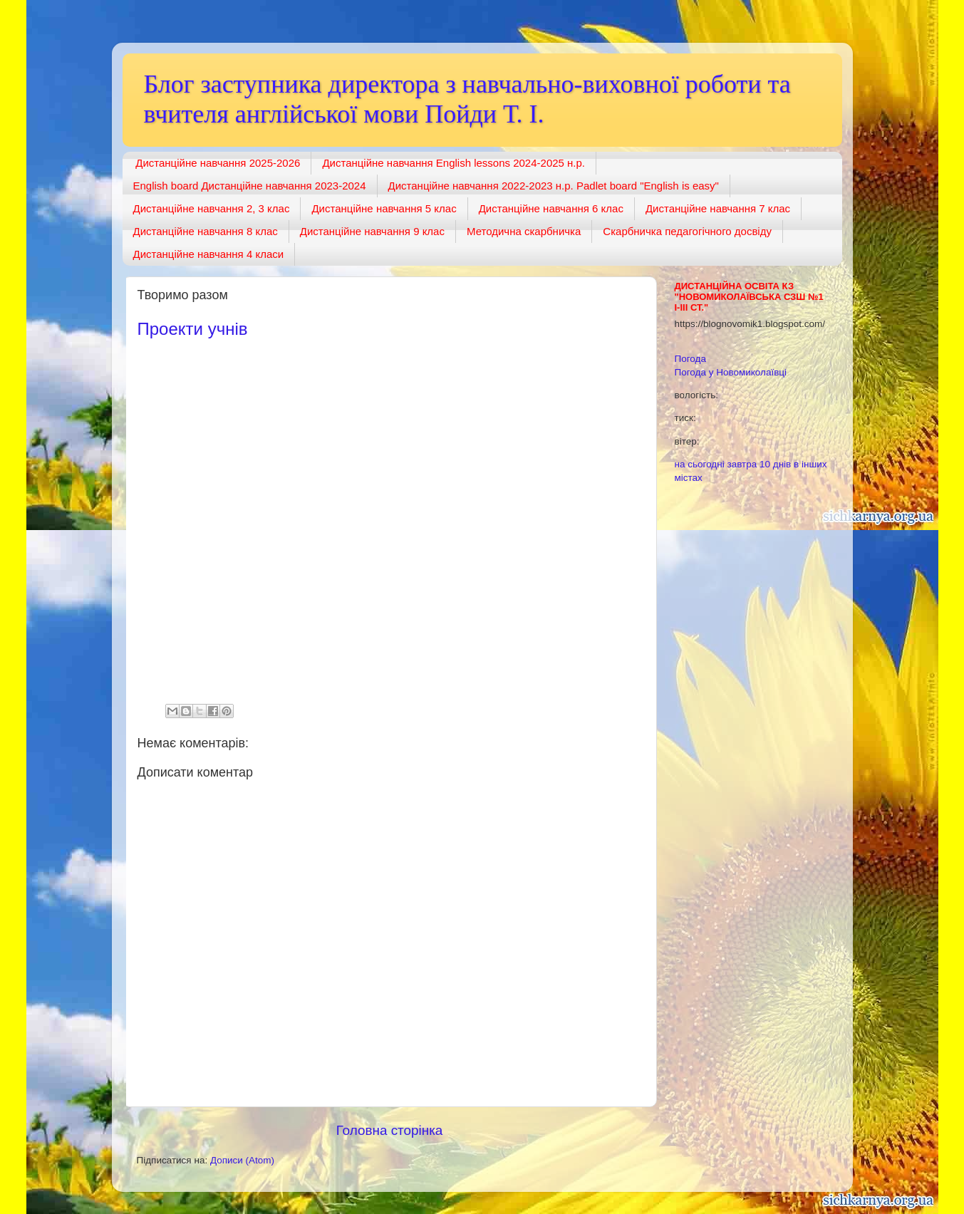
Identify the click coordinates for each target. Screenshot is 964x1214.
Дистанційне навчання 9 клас (372, 231)
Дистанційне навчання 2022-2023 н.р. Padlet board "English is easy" (553, 186)
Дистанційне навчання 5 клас (383, 208)
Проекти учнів (193, 328)
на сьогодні (700, 464)
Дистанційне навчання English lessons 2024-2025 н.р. (453, 163)
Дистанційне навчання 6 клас (551, 208)
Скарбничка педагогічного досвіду (687, 231)
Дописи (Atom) (242, 1160)
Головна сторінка (389, 1130)
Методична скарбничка (524, 231)
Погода (690, 358)
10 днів (775, 464)
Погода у (731, 372)
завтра (742, 464)
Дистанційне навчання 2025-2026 (217, 163)
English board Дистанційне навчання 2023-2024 (249, 186)
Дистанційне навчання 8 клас (205, 231)
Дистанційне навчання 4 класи (208, 254)
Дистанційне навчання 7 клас (718, 208)
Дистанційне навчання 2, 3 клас (211, 208)
